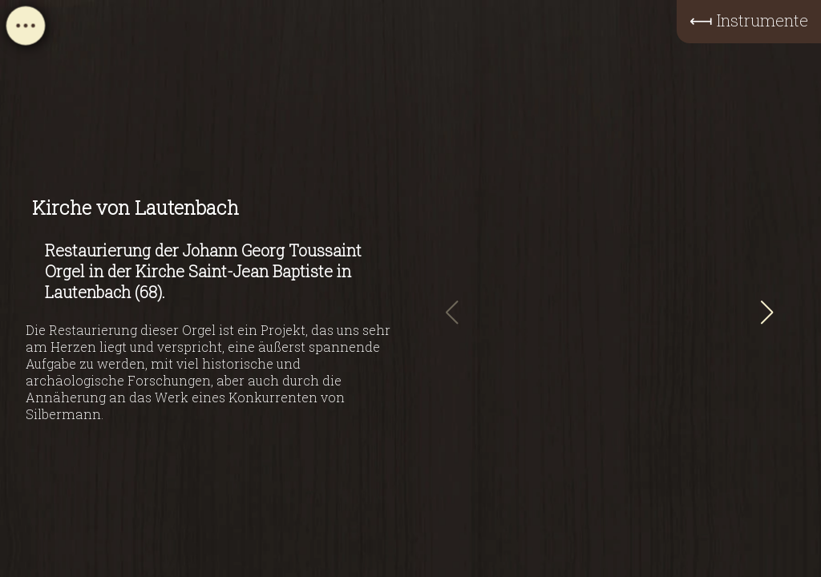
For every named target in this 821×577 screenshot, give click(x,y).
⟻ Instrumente (749, 20)
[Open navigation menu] (25, 30)
